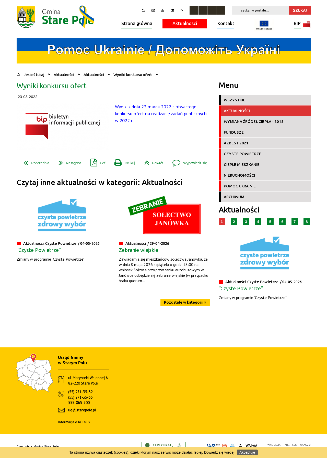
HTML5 (286, 444)
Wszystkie (234, 100)
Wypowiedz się (187, 161)
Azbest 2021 (236, 143)
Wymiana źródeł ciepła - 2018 (254, 121)
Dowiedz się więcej (219, 452)
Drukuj (122, 161)
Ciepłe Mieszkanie (242, 164)
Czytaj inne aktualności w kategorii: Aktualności (100, 182)
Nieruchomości (239, 175)
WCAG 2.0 (305, 444)
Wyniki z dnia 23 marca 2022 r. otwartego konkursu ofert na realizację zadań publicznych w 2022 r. (161, 113)
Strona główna (136, 23)
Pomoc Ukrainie (240, 186)
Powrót (152, 161)
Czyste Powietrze (242, 154)
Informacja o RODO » (74, 422)
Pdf (95, 161)
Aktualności (184, 23)
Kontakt (225, 23)
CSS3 (295, 444)
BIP (297, 23)
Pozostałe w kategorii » (185, 302)
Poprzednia (34, 161)
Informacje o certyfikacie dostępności (164, 446)
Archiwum (234, 197)
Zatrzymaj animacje (194, 10)
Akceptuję (247, 452)
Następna (67, 161)
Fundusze (234, 132)
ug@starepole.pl (82, 410)
